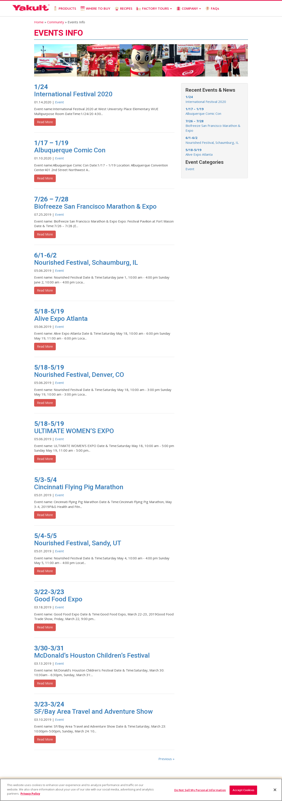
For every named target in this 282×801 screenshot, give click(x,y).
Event (59, 102)
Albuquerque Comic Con (203, 111)
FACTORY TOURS (154, 8)
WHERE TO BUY (95, 8)
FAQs (212, 8)
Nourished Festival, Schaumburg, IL (212, 139)
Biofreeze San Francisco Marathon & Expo (213, 126)
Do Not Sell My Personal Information (200, 790)
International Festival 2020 (206, 99)
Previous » (166, 759)
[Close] (275, 790)
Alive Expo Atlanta (199, 152)
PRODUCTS (64, 8)
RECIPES (123, 8)
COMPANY (188, 8)
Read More (45, 122)
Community (55, 22)
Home (39, 22)
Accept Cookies (243, 790)
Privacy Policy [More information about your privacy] (30, 794)
